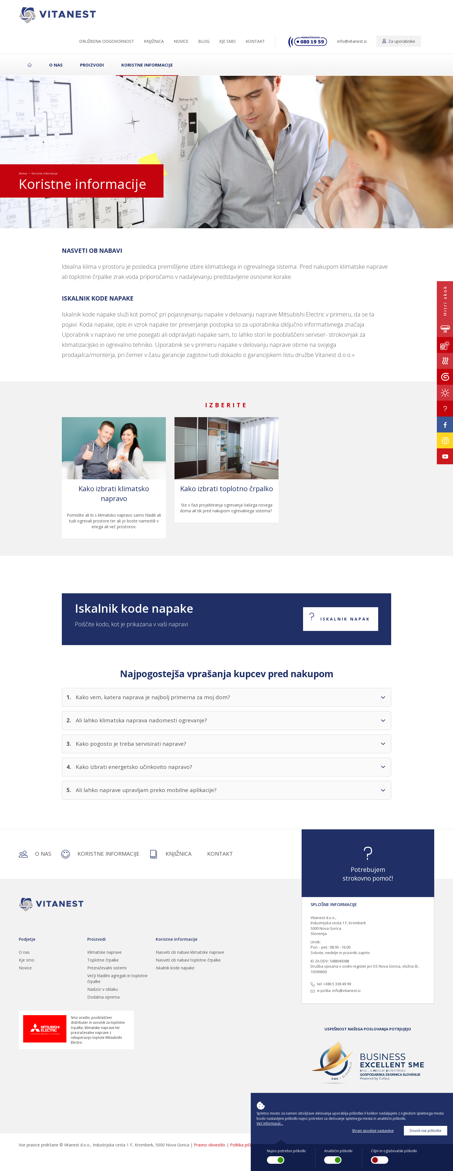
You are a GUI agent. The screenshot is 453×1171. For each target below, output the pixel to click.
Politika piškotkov (246, 1145)
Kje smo (26, 960)
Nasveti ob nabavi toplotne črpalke (188, 960)
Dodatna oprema (103, 997)
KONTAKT (255, 41)
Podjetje (27, 939)
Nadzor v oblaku (102, 989)
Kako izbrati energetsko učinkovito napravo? (134, 767)
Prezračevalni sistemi (107, 968)
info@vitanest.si (352, 41)
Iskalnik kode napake (175, 968)
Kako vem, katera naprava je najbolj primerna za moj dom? (153, 697)
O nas (56, 65)
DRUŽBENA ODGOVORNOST (106, 41)
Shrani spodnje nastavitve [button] (373, 1130)
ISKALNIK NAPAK (345, 619)
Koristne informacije (147, 65)
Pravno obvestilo (209, 1145)
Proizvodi (92, 65)
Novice (25, 968)
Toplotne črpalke (103, 960)
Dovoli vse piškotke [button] (425, 1130)
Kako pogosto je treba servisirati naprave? (131, 743)
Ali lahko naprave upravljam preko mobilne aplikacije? (146, 790)
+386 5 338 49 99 (337, 983)
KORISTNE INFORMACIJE (100, 854)
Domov (23, 173)
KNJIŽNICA (154, 41)
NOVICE (181, 41)
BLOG (203, 41)
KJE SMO (227, 41)
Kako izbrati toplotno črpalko (226, 488)
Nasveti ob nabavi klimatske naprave (190, 952)
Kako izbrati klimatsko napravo (114, 493)
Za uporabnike (398, 41)
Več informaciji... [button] (270, 1123)
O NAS (35, 854)
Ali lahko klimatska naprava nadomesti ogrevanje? (141, 720)
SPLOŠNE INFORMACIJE (334, 904)
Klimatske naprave (104, 952)
